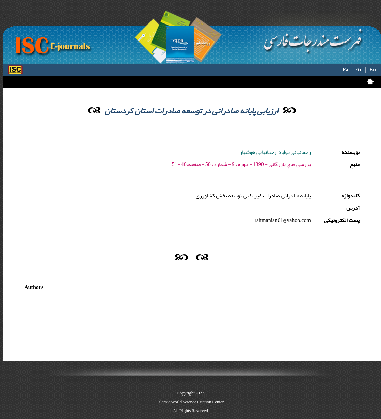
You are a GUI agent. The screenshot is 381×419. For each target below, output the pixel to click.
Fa (346, 69)
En (372, 69)
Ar (359, 69)
